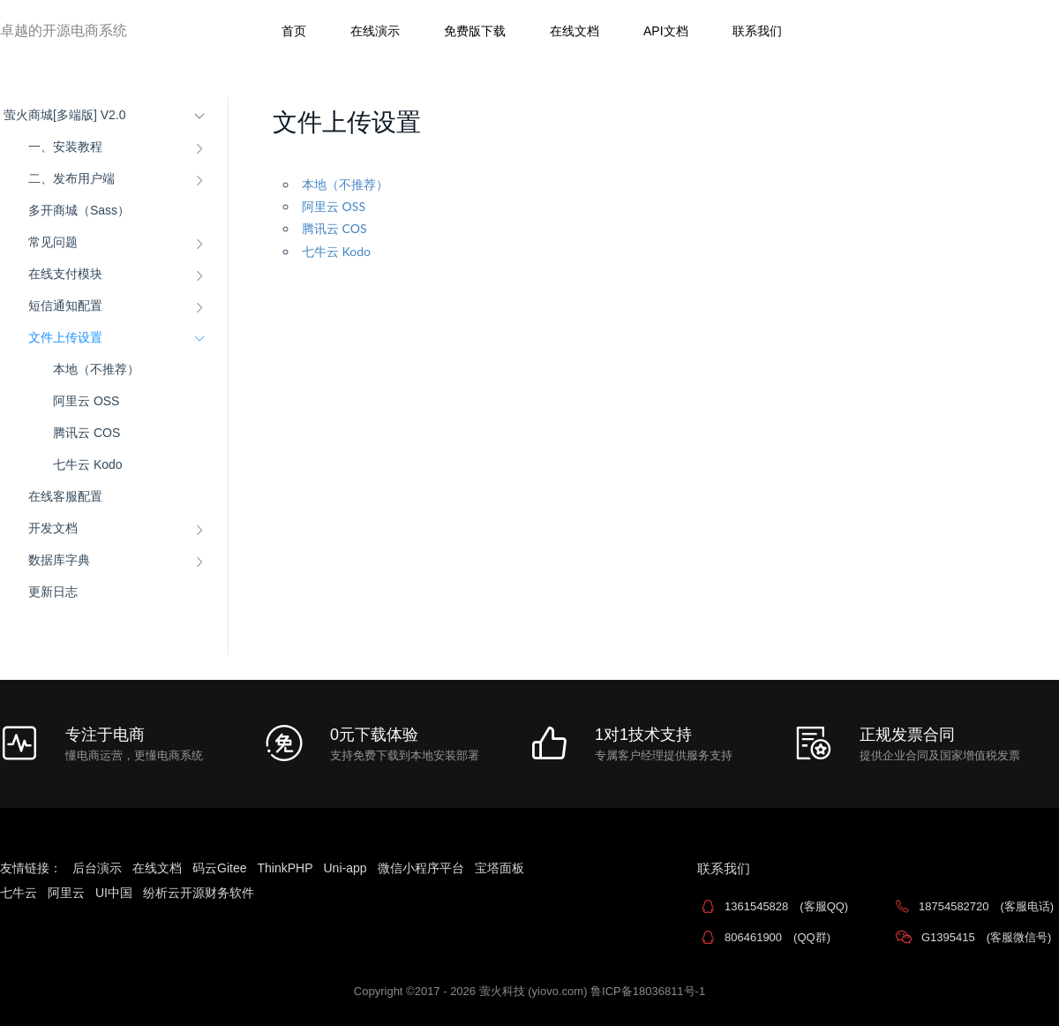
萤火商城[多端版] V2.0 (64, 115)
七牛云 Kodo (88, 464)
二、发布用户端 (71, 178)
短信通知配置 (65, 305)
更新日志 (53, 592)
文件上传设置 (65, 337)
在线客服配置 (65, 496)
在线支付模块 (65, 274)
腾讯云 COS (86, 433)
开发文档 (53, 528)
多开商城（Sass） (79, 210)
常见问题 (53, 242)
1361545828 (786, 906)
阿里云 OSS (86, 401)
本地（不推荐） (96, 369)
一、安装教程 (65, 147)
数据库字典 (59, 560)
